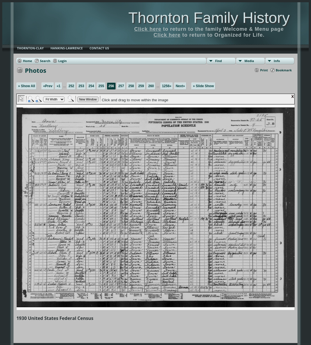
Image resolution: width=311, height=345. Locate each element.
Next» (180, 86)
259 (141, 86)
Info (277, 61)
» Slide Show (203, 86)
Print (264, 70)
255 (101, 86)
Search (45, 61)
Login (62, 61)
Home (27, 61)
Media (249, 61)
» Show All (26, 86)
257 (121, 86)
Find (218, 61)
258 (131, 86)
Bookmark (284, 70)
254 (91, 86)
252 (71, 86)
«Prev (47, 86)
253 (81, 86)
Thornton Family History (209, 17)
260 (151, 86)
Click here (147, 29)
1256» (166, 86)
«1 (58, 86)
